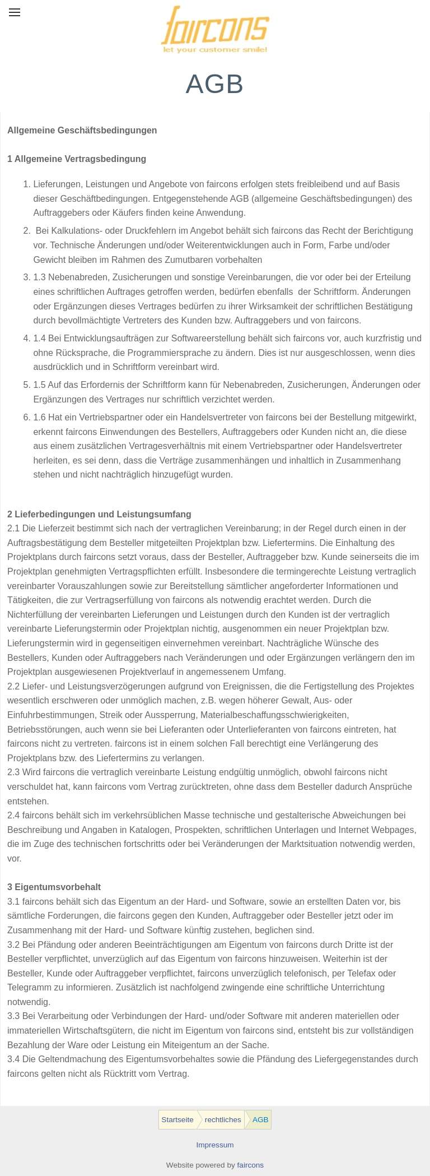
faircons (250, 1165)
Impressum (214, 1145)
